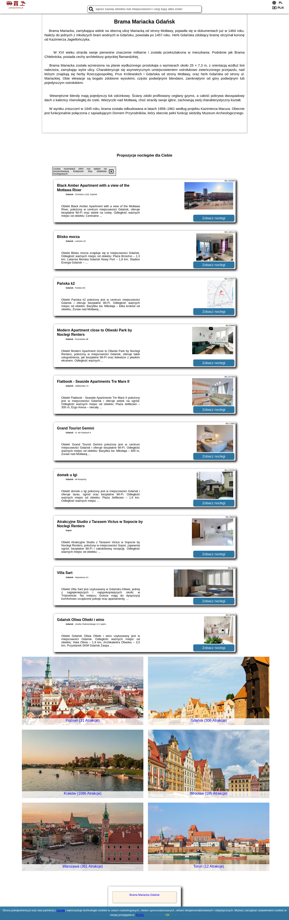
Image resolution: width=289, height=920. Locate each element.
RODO (140, 915)
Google (60, 910)
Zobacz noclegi (213, 218)
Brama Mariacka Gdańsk (144, 895)
